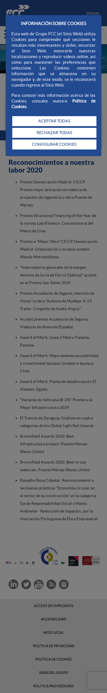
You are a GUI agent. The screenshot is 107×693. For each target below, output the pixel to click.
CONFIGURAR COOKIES (54, 144)
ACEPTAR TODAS (54, 121)
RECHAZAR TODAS (54, 132)
